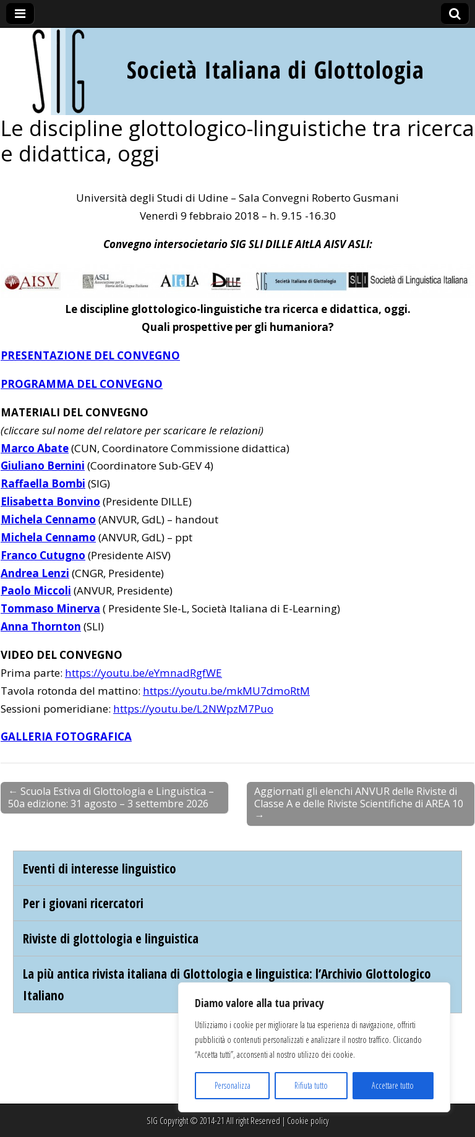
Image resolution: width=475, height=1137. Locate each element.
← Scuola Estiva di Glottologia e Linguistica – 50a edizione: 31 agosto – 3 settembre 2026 (111, 797)
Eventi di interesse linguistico (99, 868)
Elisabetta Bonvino (50, 501)
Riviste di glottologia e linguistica (111, 938)
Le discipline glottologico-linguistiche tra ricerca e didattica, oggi (237, 140)
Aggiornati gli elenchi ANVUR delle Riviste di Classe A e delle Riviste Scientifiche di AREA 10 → (358, 803)
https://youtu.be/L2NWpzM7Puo (193, 709)
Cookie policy (308, 1120)
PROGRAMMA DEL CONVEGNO (82, 384)
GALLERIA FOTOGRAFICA (66, 736)
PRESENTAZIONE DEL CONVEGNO (90, 355)
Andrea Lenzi (35, 573)
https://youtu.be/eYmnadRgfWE (143, 673)
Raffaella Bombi (43, 483)
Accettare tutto (393, 1085)
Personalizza (232, 1085)
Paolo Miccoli (36, 590)
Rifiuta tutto (311, 1085)
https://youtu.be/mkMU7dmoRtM (226, 691)
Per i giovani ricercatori (83, 903)
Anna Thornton (41, 626)
